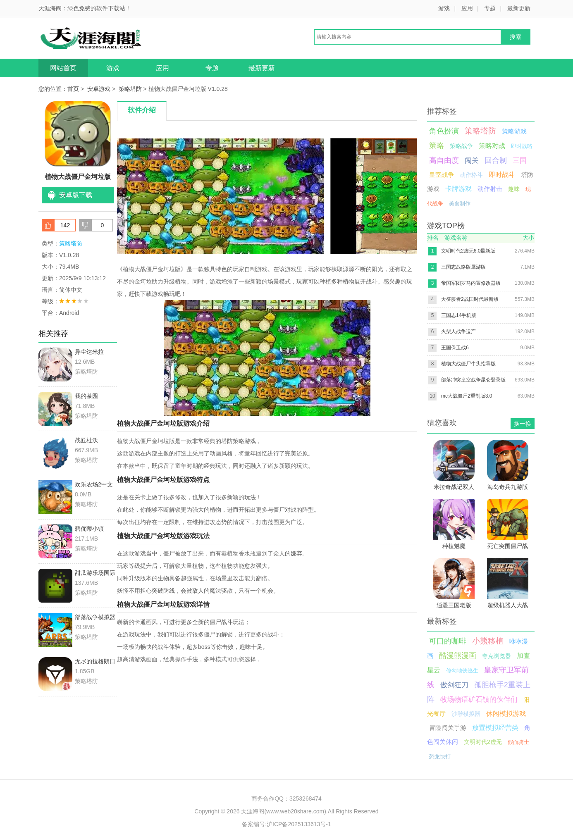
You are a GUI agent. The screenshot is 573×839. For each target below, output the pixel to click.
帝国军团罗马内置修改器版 (471, 283)
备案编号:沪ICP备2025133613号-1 (286, 824)
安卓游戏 (98, 89)
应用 (467, 8)
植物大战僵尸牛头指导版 (468, 364)
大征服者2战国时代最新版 (470, 299)
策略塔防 (130, 89)
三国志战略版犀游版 (463, 267)
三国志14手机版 (458, 315)
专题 (490, 8)
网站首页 (63, 68)
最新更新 (518, 8)
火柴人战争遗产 (458, 331)
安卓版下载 (75, 194)
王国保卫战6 (455, 347)
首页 (73, 89)
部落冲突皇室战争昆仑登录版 (473, 380)
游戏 (444, 8)
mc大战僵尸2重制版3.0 (466, 396)
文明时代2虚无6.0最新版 (468, 251)
